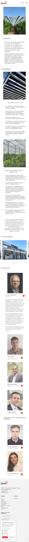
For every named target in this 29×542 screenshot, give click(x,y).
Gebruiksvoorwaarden (5, 519)
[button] (8, 539)
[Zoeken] (20, 2)
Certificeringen (3, 501)
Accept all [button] (5, 537)
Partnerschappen (4, 503)
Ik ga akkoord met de (5, 519)
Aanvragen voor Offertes (5, 505)
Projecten (2, 500)
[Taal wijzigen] (23, 2)
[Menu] (27, 2)
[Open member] (24, 296)
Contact (2, 509)
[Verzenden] (12, 515)
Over (2, 498)
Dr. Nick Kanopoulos (10, 295)
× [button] (14, 521)
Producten (3, 499)
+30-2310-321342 (4, 491)
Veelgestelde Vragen (4, 507)
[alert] (8, 531)
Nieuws (2, 506)
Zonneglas (15, 498)
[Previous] (13, 262)
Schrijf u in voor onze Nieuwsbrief (5, 513)
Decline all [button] (12, 537)
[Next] (16, 262)
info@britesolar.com (5, 492)
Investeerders (3, 504)
